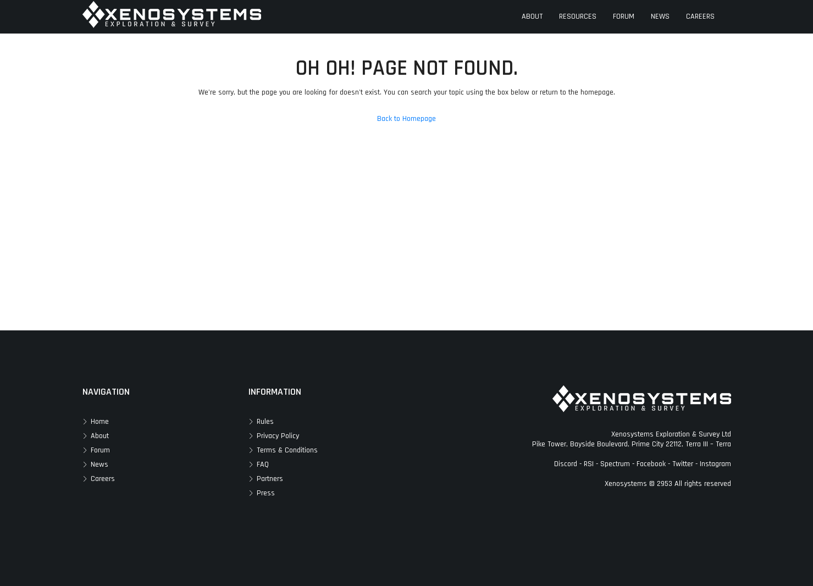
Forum (100, 450)
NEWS (660, 16)
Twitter (682, 464)
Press (266, 493)
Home (100, 422)
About (100, 436)
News (99, 464)
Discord (565, 464)
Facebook (651, 464)
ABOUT (532, 16)
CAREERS (700, 16)
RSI (589, 464)
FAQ (263, 464)
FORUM (623, 16)
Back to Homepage (406, 119)
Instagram (715, 464)
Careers (103, 479)
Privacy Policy (278, 436)
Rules (265, 422)
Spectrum (615, 464)
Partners (270, 479)
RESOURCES (577, 16)
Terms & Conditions (287, 450)
